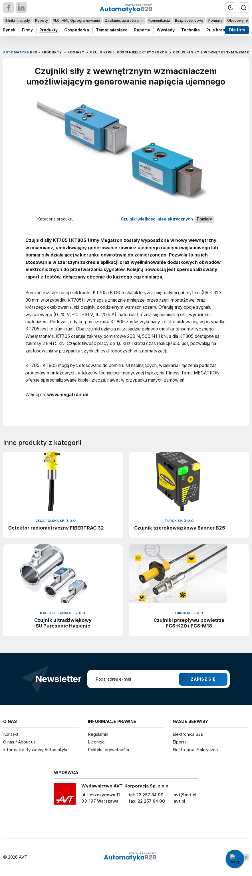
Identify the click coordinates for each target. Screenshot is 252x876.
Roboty (41, 20)
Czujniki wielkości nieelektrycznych (157, 219)
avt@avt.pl (185, 794)
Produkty (49, 30)
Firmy (27, 30)
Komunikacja (159, 20)
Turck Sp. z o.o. (180, 521)
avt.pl (179, 801)
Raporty (142, 30)
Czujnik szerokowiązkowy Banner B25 (179, 528)
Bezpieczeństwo (189, 20)
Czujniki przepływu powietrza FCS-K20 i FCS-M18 (189, 623)
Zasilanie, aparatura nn (124, 20)
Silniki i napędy (17, 20)
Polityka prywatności (108, 749)
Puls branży (218, 30)
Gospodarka (76, 30)
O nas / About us (19, 742)
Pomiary (215, 20)
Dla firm (237, 30)
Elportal (180, 742)
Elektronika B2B (188, 734)
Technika (190, 30)
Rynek (9, 30)
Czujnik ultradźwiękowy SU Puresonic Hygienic (63, 623)
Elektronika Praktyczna (195, 749)
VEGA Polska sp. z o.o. (56, 521)
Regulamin (98, 734)
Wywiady (166, 30)
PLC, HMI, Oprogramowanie (76, 20)
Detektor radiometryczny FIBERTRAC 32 (56, 528)
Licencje (96, 742)
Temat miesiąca (112, 30)
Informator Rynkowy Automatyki (35, 749)
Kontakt (11, 734)
